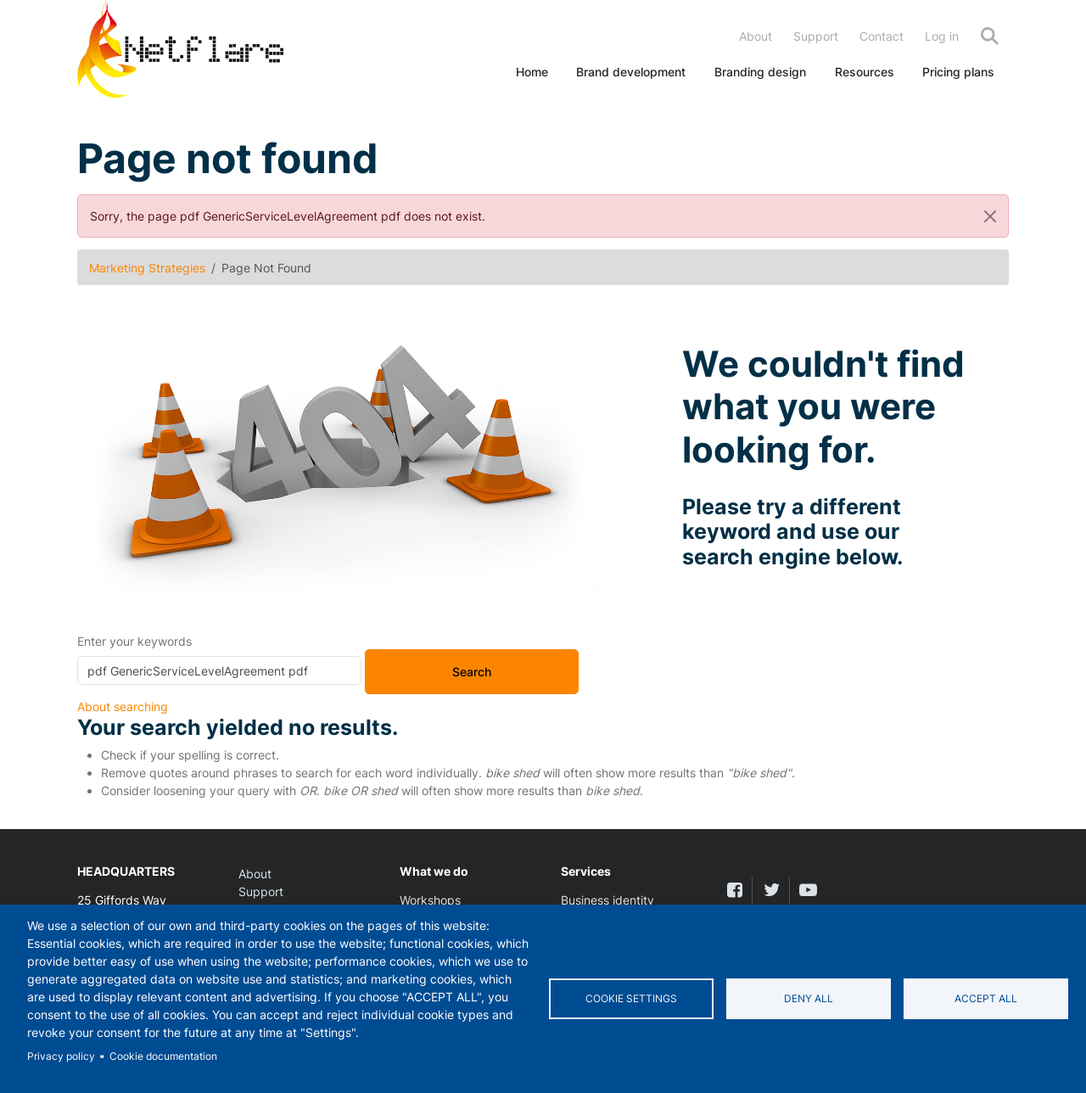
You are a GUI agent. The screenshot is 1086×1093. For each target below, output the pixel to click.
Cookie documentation (163, 1056)
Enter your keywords (134, 641)
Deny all (808, 998)
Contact (881, 36)
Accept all (985, 998)
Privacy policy (61, 1056)
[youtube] (808, 889)
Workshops (430, 900)
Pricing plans (958, 71)
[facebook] (734, 889)
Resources (864, 71)
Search (989, 36)
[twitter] (771, 889)
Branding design (760, 71)
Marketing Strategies (147, 268)
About (755, 36)
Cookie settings (631, 998)
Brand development (631, 71)
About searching (122, 706)
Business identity (607, 900)
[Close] (990, 216)
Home (532, 71)
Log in (942, 36)
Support (815, 36)
